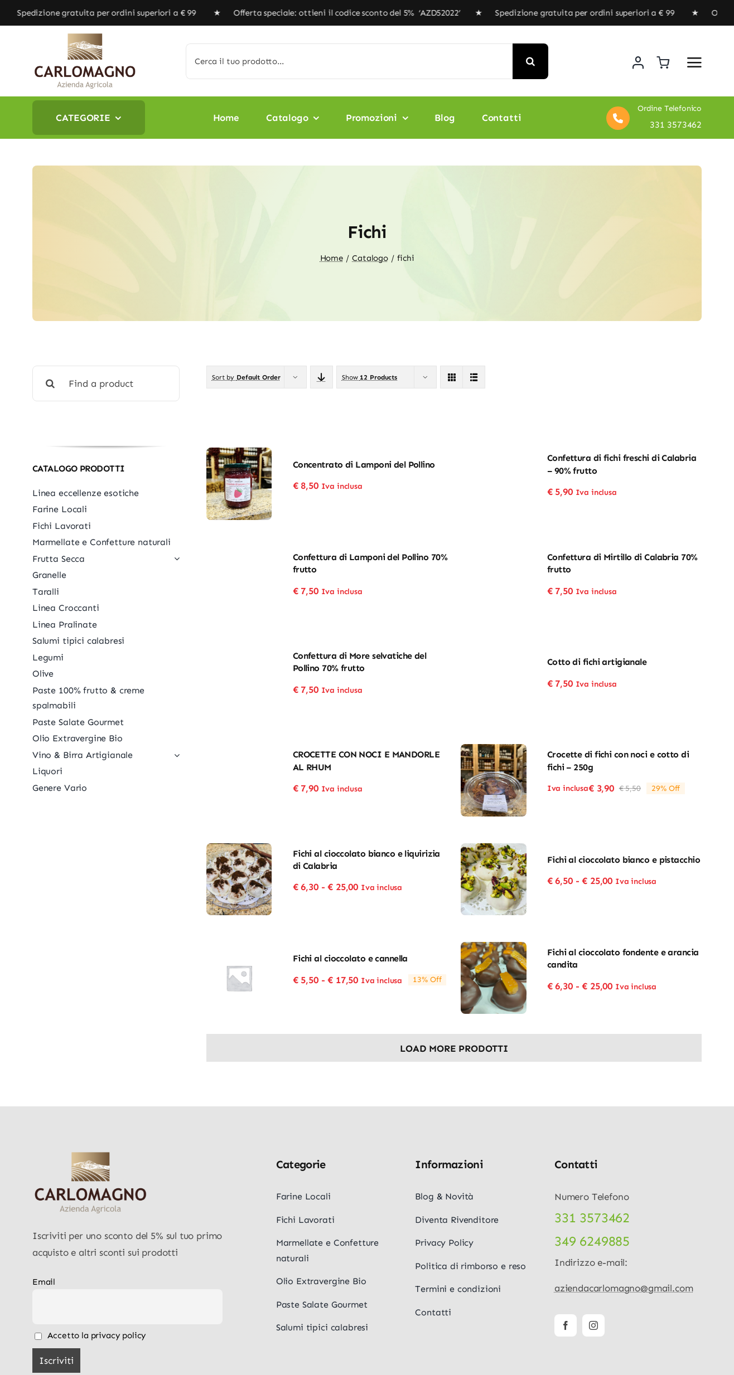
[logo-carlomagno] (85, 36)
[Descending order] (321, 377)
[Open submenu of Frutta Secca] (175, 559)
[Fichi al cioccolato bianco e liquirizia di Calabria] (239, 851)
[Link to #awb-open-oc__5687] (694, 62)
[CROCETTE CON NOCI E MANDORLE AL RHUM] (239, 751)
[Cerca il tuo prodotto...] (349, 61)
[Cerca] (530, 61)
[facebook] (565, 1325)
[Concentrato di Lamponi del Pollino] (239, 455)
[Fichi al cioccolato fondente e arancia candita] (494, 949)
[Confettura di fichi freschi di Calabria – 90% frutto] (494, 455)
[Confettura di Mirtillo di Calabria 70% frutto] (494, 554)
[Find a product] (106, 383)
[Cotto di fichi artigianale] (494, 653)
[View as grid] (451, 377)
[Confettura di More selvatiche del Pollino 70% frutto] (239, 653)
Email (43, 1282)
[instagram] (593, 1325)
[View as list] (474, 377)
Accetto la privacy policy (90, 1335)
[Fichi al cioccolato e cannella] (239, 949)
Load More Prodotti (454, 1048)
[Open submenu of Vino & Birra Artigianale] (175, 755)
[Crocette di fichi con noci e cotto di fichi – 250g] (494, 751)
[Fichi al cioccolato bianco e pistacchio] (494, 851)
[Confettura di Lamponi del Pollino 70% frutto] (239, 554)
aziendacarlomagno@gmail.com (623, 1288)
